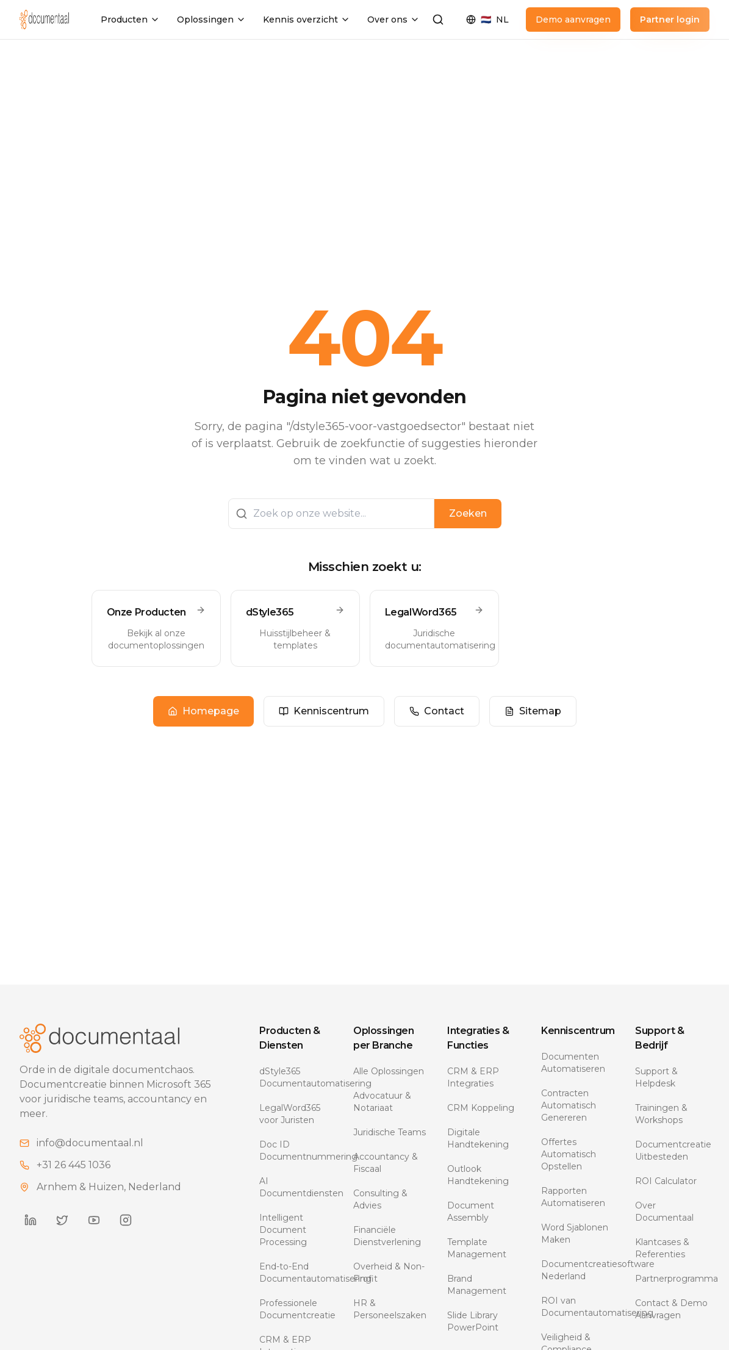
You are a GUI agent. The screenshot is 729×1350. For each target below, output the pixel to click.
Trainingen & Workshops (661, 1114)
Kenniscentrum (324, 711)
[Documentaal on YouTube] (94, 1220)
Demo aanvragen (573, 19)
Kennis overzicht (306, 19)
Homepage (203, 711)
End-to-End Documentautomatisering (296, 1272)
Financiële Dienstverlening (387, 1236)
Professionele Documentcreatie (296, 1309)
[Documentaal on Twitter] (62, 1220)
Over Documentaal (664, 1211)
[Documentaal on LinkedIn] (30, 1220)
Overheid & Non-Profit (389, 1272)
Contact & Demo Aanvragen (671, 1309)
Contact (436, 711)
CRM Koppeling (480, 1107)
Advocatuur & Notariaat (382, 1101)
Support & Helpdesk (656, 1077)
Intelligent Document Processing (283, 1230)
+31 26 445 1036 (73, 1165)
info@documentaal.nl (90, 1143)
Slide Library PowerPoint (472, 1321)
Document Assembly (470, 1211)
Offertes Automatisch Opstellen (568, 1154)
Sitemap (533, 711)
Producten (130, 19)
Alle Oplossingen (388, 1071)
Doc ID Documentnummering (296, 1150)
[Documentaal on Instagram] (126, 1220)
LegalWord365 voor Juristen (289, 1114)
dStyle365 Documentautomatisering (296, 1077)
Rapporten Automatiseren (573, 1196)
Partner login (670, 19)
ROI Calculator (666, 1181)
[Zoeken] (438, 20)
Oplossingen (211, 19)
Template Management (476, 1248)
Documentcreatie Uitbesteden (672, 1150)
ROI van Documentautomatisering (578, 1306)
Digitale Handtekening (478, 1138)
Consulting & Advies (380, 1199)
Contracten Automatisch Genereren (568, 1105)
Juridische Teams (389, 1132)
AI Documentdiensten (296, 1187)
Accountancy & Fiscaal (385, 1162)
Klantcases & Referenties (662, 1248)
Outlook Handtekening (478, 1175)
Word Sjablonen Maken (574, 1233)
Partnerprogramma (672, 1278)
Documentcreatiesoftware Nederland (578, 1270)
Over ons (393, 19)
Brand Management (476, 1284)
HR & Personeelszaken (389, 1309)
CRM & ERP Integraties (473, 1077)
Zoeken (468, 513)
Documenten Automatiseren (573, 1062)
